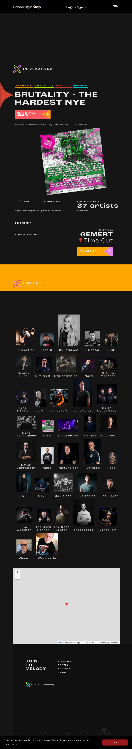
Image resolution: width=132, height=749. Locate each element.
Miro (48, 434)
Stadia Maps (75, 643)
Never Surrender (26, 465)
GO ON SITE (88, 251)
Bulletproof (69, 349)
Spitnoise (87, 495)
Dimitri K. (43, 375)
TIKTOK (62, 673)
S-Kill (23, 495)
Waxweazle (47, 557)
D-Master (92, 349)
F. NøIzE (88, 375)
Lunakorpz (82, 409)
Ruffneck (92, 466)
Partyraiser (68, 466)
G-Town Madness (108, 373)
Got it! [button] (115, 742)
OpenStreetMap (103, 643)
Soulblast (63, 495)
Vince (24, 557)
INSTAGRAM (65, 661)
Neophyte (108, 434)
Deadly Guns (24, 373)
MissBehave (68, 434)
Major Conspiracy (107, 408)
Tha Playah (109, 495)
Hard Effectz (23, 408)
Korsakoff (59, 409)
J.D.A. (40, 409)
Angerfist (25, 349)
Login (70, 7)
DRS (111, 349)
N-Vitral (89, 434)
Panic (47, 466)
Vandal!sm (108, 528)
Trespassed (83, 528)
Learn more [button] (11, 744)
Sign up (82, 7)
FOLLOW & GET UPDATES (26, 114)
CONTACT (37, 685)
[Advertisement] (66, 34)
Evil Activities (66, 375)
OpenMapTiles (88, 643)
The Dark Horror (43, 527)
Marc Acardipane (27, 433)
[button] (66, 604)
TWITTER (63, 665)
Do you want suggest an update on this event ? (38, 211)
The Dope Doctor (62, 527)
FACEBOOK (64, 669)
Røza (112, 466)
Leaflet (63, 643)
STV (42, 495)
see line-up (82, 211)
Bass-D (47, 349)
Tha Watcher (24, 527)
